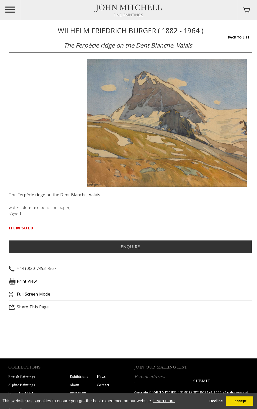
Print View (27, 281)
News (101, 377)
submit (202, 381)
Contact (103, 385)
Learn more (164, 401)
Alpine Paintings (21, 385)
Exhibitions (79, 377)
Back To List (238, 37)
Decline (216, 401)
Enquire (130, 247)
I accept (239, 401)
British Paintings (21, 377)
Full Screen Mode (33, 294)
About (75, 385)
